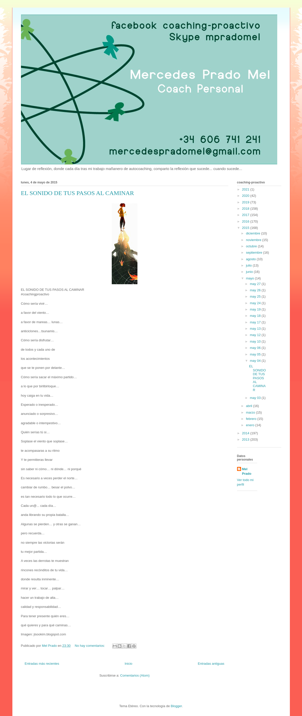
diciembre (253, 233)
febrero (251, 419)
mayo (250, 278)
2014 (246, 433)
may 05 (256, 354)
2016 (246, 221)
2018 (246, 208)
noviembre (254, 240)
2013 (246, 439)
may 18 (256, 316)
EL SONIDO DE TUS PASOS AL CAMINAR (77, 193)
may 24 (256, 303)
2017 (246, 215)
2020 (246, 196)
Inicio (128, 663)
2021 (246, 189)
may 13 (256, 328)
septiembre (254, 252)
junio (250, 272)
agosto (251, 259)
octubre (252, 246)
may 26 (256, 290)
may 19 (256, 309)
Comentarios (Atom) (135, 675)
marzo (251, 412)
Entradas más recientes (42, 663)
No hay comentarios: (90, 646)
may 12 (256, 335)
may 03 (256, 398)
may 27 (256, 284)
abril (249, 406)
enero (250, 425)
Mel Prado (246, 471)
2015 (246, 228)
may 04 (256, 361)
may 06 (256, 348)
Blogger (176, 706)
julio (249, 265)
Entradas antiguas (211, 663)
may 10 (256, 341)
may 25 (256, 296)
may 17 (256, 322)
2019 (246, 202)
